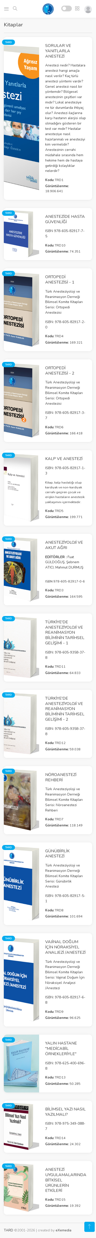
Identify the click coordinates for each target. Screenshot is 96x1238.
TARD (8, 1230)
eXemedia (63, 1230)
